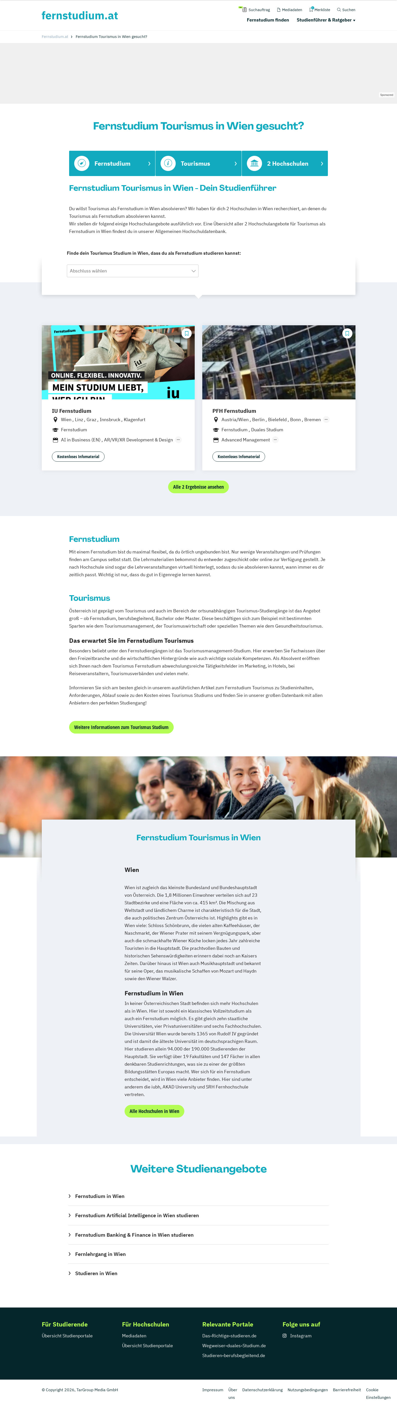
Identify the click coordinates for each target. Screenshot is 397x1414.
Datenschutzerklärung (262, 1389)
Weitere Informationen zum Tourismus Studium (121, 727)
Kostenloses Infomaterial (78, 456)
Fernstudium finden (268, 20)
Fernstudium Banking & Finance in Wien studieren (134, 1234)
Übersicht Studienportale (67, 1336)
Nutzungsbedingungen (308, 1389)
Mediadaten (134, 1336)
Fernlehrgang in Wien (100, 1254)
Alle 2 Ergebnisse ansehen (198, 486)
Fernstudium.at (55, 36)
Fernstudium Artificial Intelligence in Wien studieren (137, 1215)
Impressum (212, 1389)
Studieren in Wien (96, 1273)
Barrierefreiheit (347, 1389)
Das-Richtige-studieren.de (229, 1336)
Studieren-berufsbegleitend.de (233, 1355)
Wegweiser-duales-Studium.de (234, 1345)
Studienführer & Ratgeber (324, 20)
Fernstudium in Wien (100, 1196)
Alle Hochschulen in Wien (154, 1111)
